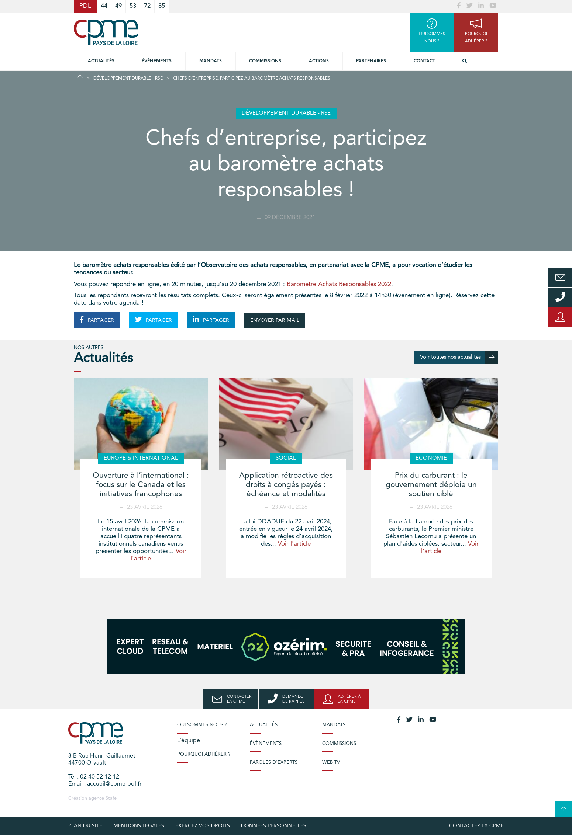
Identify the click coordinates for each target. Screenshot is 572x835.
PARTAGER (97, 319)
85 (161, 6)
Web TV (331, 762)
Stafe (111, 798)
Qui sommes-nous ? (202, 725)
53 (133, 6)
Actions (319, 61)
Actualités (101, 61)
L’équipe (188, 741)
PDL (85, 6)
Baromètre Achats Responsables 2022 (339, 284)
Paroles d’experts (273, 762)
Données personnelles (273, 825)
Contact (424, 61)
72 (147, 6)
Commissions (339, 743)
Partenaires (371, 61)
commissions (265, 61)
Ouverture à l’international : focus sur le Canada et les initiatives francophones (141, 485)
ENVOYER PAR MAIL (274, 320)
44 (104, 6)
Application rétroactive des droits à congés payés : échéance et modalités (286, 485)
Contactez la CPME (476, 825)
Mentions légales (138, 825)
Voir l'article (294, 544)
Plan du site (85, 825)
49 (118, 6)
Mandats (210, 61)
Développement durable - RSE (128, 78)
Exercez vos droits (202, 825)
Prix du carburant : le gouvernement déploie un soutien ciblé (431, 485)
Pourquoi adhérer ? (203, 754)
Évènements (157, 61)
